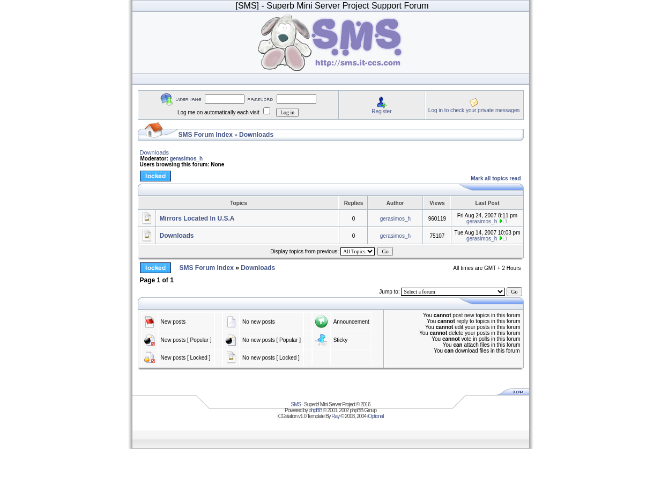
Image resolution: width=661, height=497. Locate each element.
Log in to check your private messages (474, 110)
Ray (335, 416)
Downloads (256, 134)
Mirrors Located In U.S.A (197, 218)
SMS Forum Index (206, 134)
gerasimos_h (186, 159)
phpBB (315, 410)
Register (381, 111)
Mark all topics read (496, 178)
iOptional (375, 416)
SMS (296, 404)
